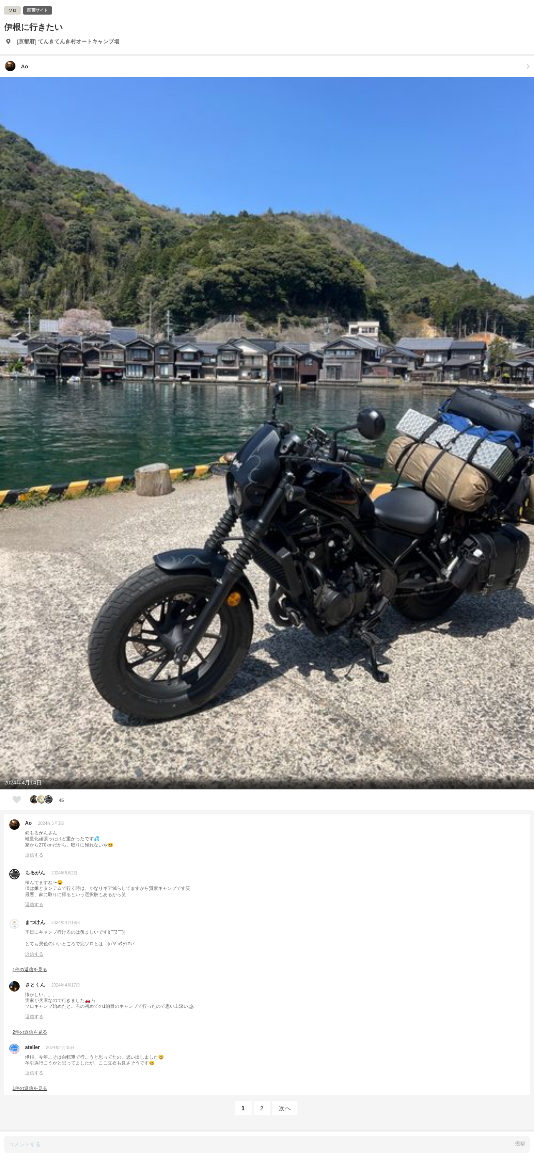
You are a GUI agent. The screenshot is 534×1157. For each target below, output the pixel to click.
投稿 (520, 1143)
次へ (285, 1108)
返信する (34, 854)
